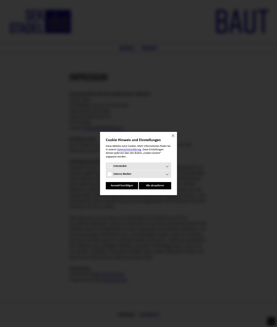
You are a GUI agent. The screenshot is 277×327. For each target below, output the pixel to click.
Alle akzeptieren (155, 185)
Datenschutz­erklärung (129, 149)
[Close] (173, 136)
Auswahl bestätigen (122, 185)
